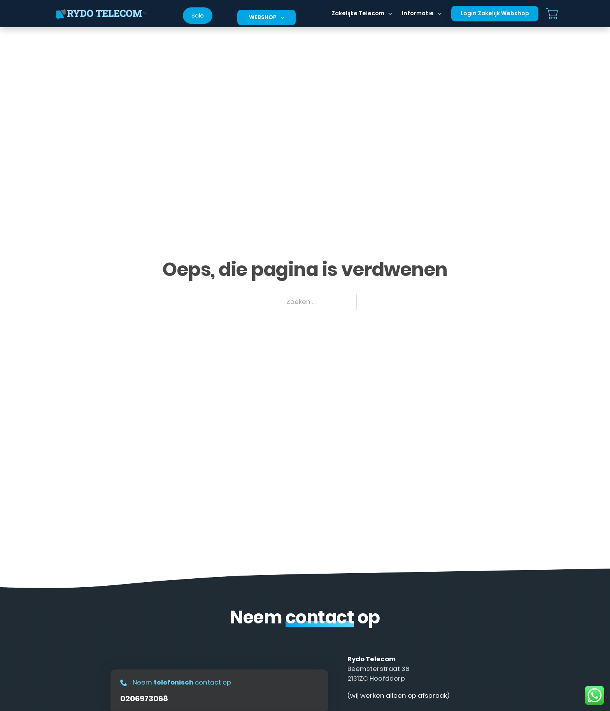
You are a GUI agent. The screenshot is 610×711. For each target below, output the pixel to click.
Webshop (263, 17)
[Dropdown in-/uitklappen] (282, 17)
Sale (197, 15)
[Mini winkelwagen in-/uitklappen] (552, 13)
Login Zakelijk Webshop (495, 13)
